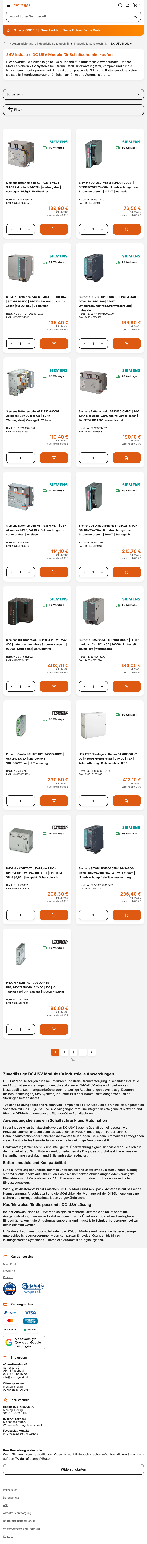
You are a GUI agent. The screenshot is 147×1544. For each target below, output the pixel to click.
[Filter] (73, 109)
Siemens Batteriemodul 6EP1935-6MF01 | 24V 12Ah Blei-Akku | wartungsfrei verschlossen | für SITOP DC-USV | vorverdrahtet (109, 416)
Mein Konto (10, 1264)
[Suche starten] (135, 16)
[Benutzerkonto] (128, 5)
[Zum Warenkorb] (137, 5)
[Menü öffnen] (8, 5)
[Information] (120, 5)
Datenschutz (11, 1497)
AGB (5, 1505)
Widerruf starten (73, 1469)
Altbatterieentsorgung (17, 1513)
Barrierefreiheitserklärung (19, 1520)
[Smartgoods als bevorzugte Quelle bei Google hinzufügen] (24, 1342)
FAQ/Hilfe (9, 1270)
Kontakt (8, 1277)
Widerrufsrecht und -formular (21, 1528)
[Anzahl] (20, 229)
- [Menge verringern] (11, 229)
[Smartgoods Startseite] (22, 5)
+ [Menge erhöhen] (29, 229)
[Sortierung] (73, 94)
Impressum (10, 1489)
